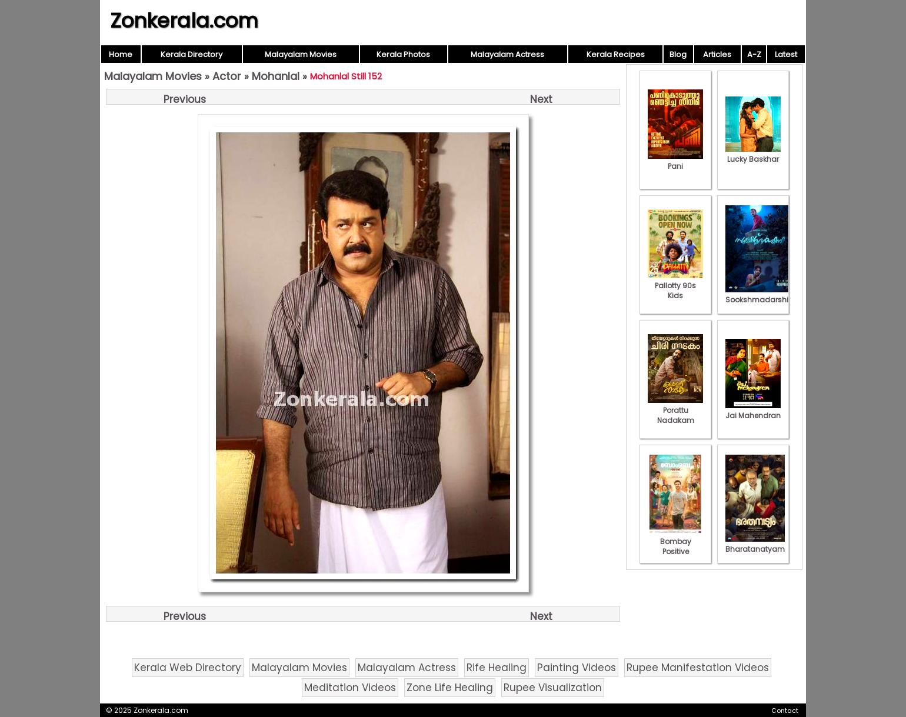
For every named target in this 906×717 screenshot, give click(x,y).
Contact (784, 710)
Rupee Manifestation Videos (698, 668)
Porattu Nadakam (675, 410)
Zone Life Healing (450, 688)
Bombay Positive (675, 541)
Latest (786, 54)
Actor (226, 76)
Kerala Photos (403, 54)
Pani (675, 161)
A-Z (754, 54)
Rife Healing (497, 668)
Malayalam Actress (507, 54)
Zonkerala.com (184, 20)
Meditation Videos (350, 688)
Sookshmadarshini (760, 295)
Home (120, 54)
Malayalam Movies (301, 54)
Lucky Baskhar (753, 154)
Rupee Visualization (553, 688)
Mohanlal (275, 76)
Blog (678, 54)
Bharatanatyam (755, 544)
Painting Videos (576, 668)
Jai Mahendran (753, 411)
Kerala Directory (191, 54)
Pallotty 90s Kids (675, 286)
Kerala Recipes (616, 54)
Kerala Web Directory (187, 668)
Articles (717, 54)
